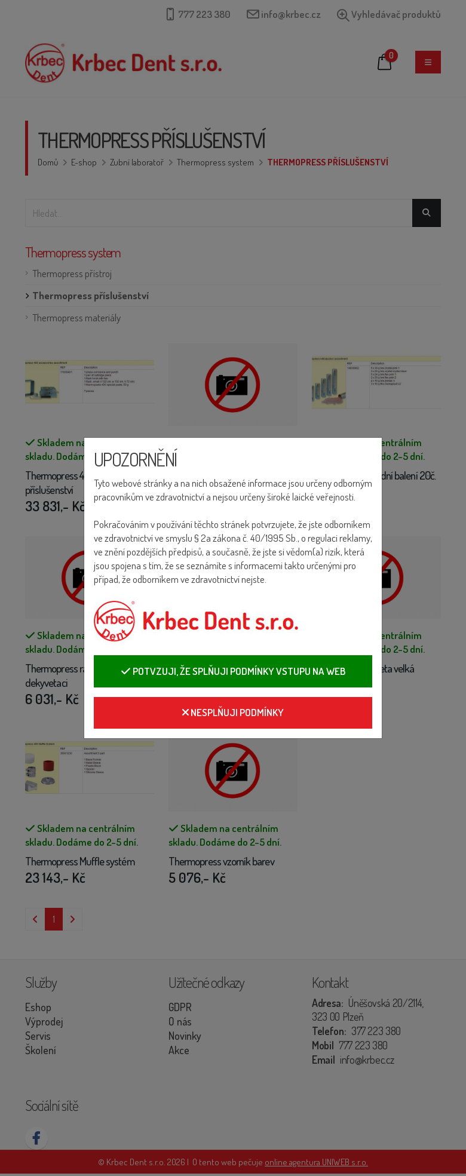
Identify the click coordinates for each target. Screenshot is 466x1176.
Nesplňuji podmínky (233, 712)
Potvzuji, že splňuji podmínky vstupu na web (233, 671)
